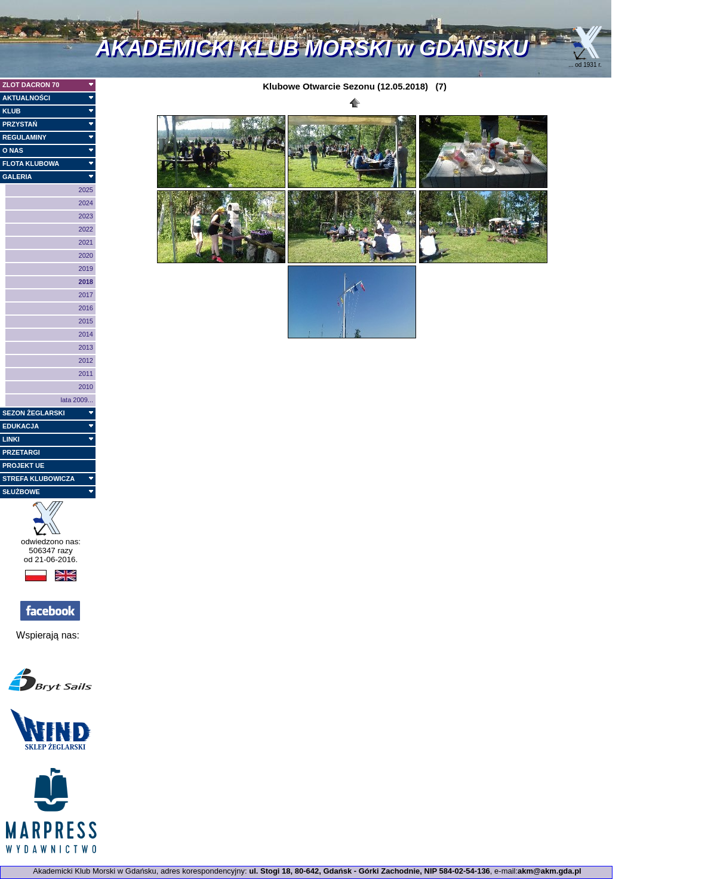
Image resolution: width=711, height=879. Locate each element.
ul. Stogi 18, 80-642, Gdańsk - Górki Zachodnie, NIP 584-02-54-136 (369, 870)
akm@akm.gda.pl (549, 870)
